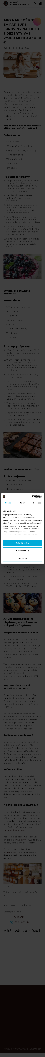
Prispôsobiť (22, 551)
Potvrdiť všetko (22, 543)
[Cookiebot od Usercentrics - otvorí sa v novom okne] (32, 496)
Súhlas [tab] (8, 503)
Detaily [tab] (22, 503)
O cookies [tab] (37, 503)
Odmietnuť (22, 558)
